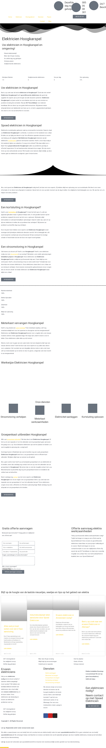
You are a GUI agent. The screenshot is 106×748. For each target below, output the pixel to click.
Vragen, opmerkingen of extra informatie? (15, 555)
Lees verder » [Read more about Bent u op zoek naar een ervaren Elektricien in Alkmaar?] (86, 647)
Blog (50, 21)
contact (15, 477)
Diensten (40, 17)
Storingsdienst (30, 17)
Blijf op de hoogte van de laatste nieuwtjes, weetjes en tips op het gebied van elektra (48, 593)
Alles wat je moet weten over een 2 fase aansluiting (13, 631)
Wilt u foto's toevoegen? (9, 566)
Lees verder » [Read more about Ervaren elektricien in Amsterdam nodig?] (60, 637)
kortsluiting (12, 212)
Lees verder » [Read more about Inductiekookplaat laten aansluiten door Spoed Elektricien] (34, 642)
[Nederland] (53, 516)
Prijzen (49, 17)
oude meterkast (21, 328)
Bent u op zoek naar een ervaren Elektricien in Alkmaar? (92, 627)
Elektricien (19, 17)
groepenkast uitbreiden (14, 439)
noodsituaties (12, 140)
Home (10, 17)
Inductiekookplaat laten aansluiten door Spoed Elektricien (40, 620)
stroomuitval (14, 254)
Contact (42, 21)
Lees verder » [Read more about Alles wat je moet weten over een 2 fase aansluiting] (8, 651)
